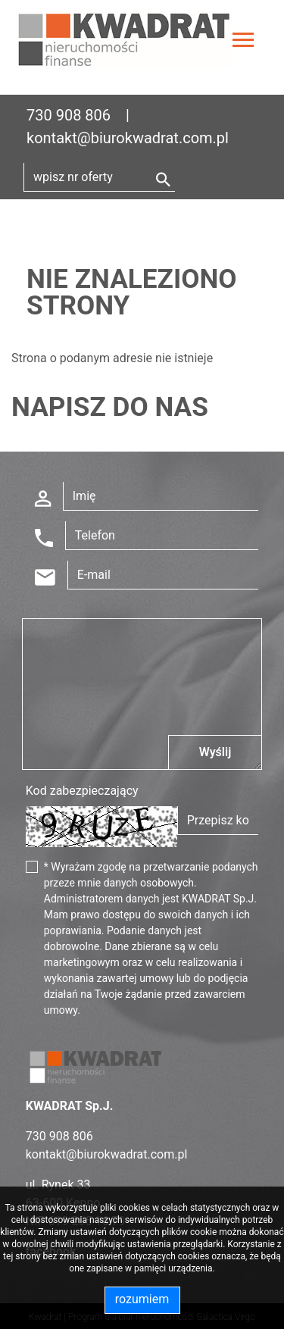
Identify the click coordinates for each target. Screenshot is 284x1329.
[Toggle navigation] (243, 42)
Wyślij (215, 752)
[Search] (99, 177)
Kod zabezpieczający (82, 790)
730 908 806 (69, 115)
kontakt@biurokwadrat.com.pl (128, 138)
